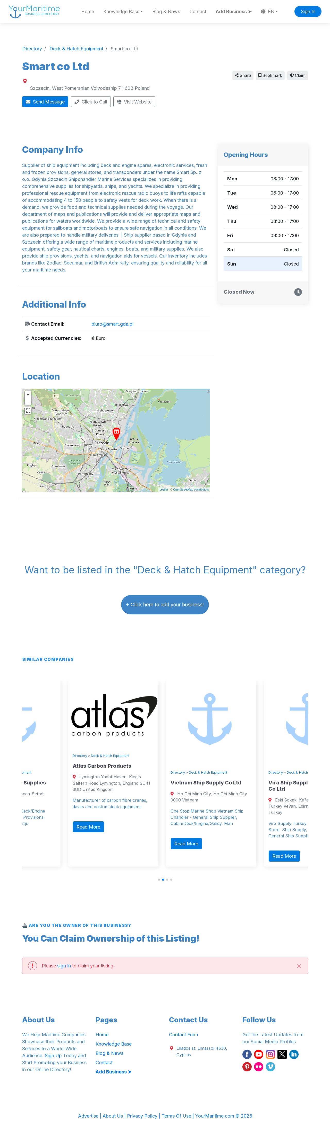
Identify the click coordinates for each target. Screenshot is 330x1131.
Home (87, 11)
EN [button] (267, 11)
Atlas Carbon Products (150, 766)
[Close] (299, 966)
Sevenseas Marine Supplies (58, 783)
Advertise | (90, 1116)
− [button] (28, 401)
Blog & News (166, 11)
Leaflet (163, 489)
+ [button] (28, 394)
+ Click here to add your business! (165, 604)
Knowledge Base (114, 1044)
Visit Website (134, 102)
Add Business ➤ (234, 11)
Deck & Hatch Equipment (60, 772)
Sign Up (53, 1055)
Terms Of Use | (178, 1116)
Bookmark (270, 75)
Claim (298, 75)
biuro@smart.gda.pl (112, 324)
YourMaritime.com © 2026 (223, 1116)
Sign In (308, 11)
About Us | (115, 1116)
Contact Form (183, 1034)
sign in (64, 965)
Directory (30, 772)
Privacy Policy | (144, 1116)
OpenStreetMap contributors (191, 489)
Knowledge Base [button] (121, 11)
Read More (38, 843)
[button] (159, 880)
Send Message (45, 102)
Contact (197, 11)
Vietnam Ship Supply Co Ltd (253, 783)
